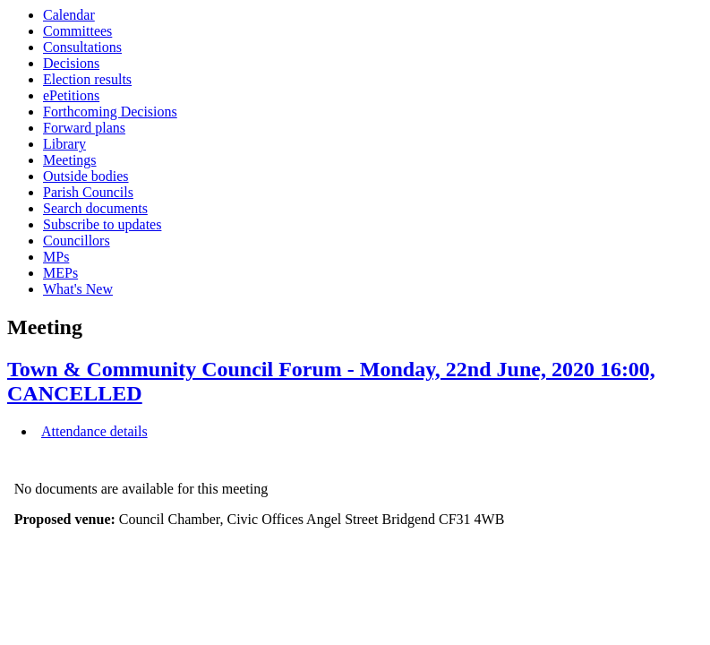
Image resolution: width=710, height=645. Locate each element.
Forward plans (84, 127)
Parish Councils (88, 192)
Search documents (95, 208)
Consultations (82, 47)
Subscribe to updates (102, 224)
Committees (77, 31)
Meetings (70, 160)
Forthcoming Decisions (110, 111)
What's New (78, 289)
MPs (56, 256)
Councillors (76, 240)
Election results (87, 79)
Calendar (69, 14)
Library (64, 143)
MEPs (60, 272)
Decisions (71, 63)
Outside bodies (86, 176)
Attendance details (94, 431)
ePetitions (71, 95)
